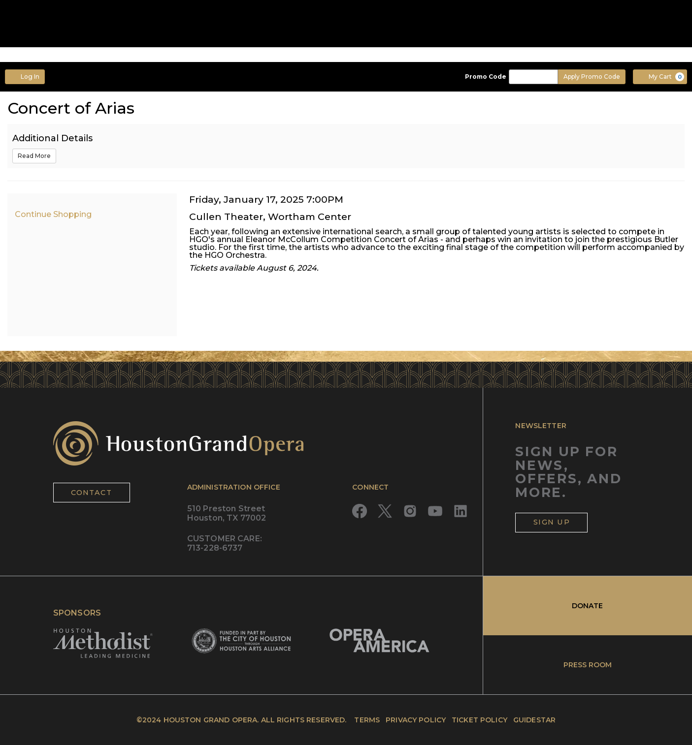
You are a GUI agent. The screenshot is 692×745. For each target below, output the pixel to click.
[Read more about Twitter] (385, 511)
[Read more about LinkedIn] (460, 511)
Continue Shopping (53, 214)
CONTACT (91, 492)
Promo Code (485, 77)
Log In (24, 76)
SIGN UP (551, 522)
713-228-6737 (215, 548)
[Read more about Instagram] (410, 511)
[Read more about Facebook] (359, 511)
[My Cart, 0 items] (660, 76)
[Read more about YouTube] (435, 511)
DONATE (587, 605)
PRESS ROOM (587, 664)
